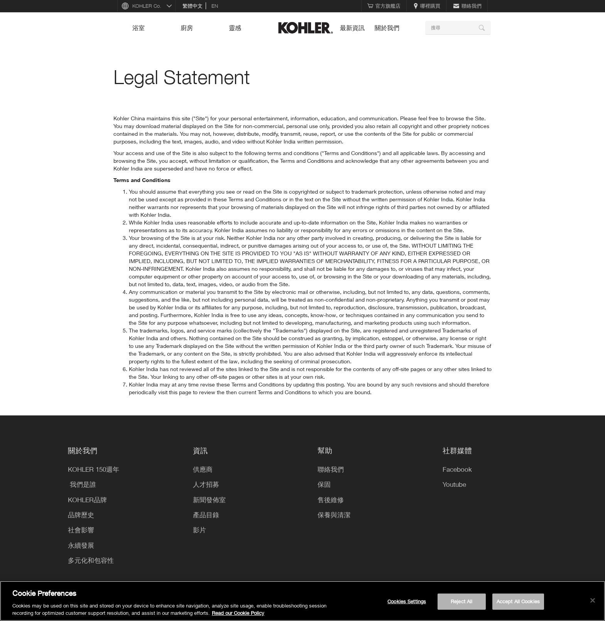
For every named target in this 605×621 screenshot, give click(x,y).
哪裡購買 (427, 6)
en (214, 6)
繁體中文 (193, 6)
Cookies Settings (406, 601)
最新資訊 (352, 27)
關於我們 (387, 27)
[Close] (592, 600)
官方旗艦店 (384, 6)
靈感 (235, 27)
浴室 (138, 27)
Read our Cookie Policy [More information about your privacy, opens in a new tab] (238, 613)
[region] (302, 601)
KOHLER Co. (146, 6)
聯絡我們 (467, 6)
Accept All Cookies (518, 601)
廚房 (187, 27)
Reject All (461, 601)
